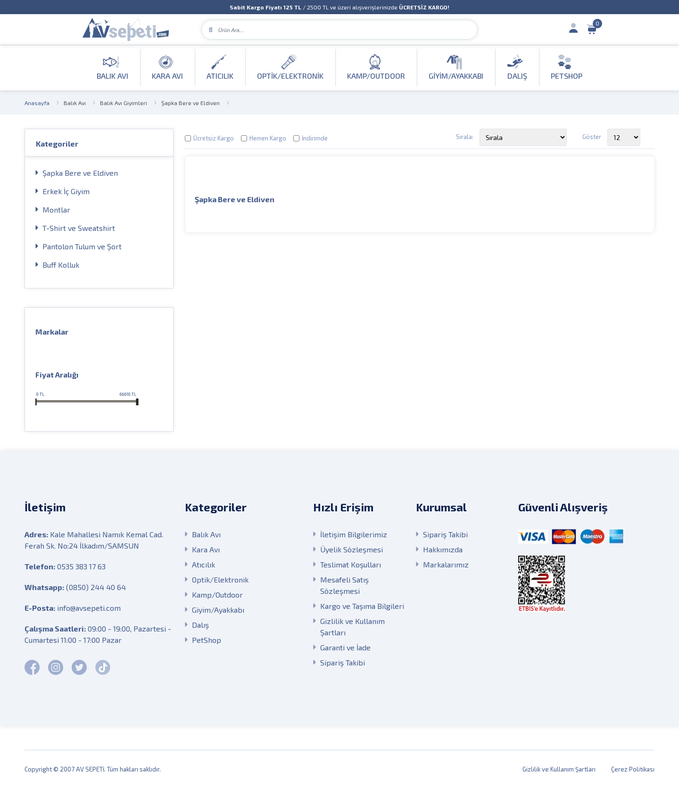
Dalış (200, 624)
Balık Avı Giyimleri (123, 102)
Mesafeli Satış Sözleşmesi (344, 585)
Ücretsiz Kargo (213, 138)
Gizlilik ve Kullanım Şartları (352, 626)
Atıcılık (203, 564)
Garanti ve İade (345, 647)
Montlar (56, 209)
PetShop (206, 639)
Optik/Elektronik (220, 579)
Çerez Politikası (632, 769)
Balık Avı (75, 102)
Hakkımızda (443, 549)
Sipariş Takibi (342, 662)
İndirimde (315, 138)
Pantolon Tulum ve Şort (82, 246)
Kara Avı (206, 549)
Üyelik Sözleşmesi (351, 549)
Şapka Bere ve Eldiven (190, 102)
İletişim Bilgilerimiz (353, 534)
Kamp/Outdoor (217, 594)
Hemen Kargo (267, 138)
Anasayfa (37, 102)
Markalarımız (446, 564)
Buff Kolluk (60, 264)
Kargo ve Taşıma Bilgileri (362, 605)
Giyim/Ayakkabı (218, 609)
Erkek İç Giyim (66, 191)
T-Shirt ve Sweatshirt (78, 227)
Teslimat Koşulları (350, 564)
